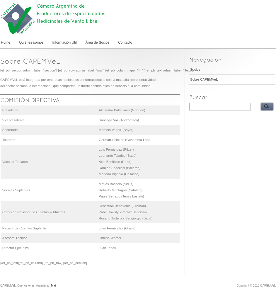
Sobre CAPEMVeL (204, 79)
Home (5, 42)
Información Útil (64, 42)
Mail (53, 285)
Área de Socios (97, 42)
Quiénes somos (31, 42)
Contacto (125, 42)
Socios (195, 69)
